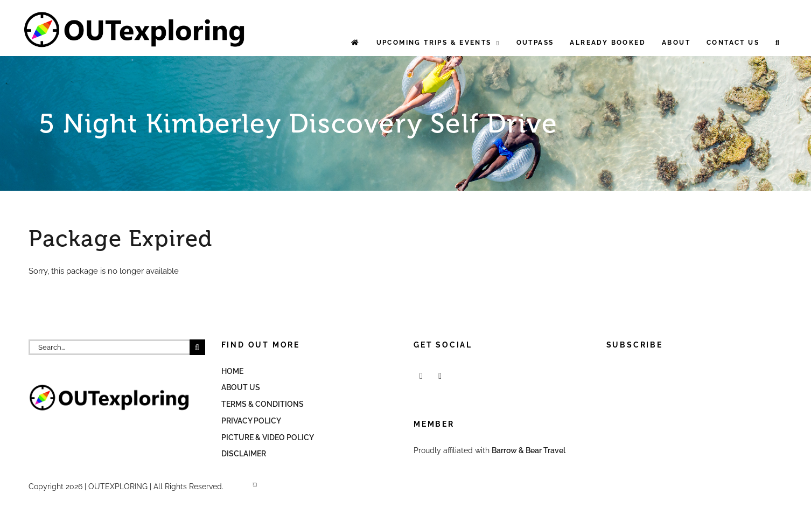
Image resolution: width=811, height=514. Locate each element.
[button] (777, 42)
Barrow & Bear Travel (529, 450)
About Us (240, 387)
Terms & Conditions (262, 404)
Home (232, 371)
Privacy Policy (251, 420)
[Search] (197, 347)
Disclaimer (243, 453)
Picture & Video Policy (267, 437)
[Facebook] (421, 376)
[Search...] (109, 347)
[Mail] (440, 376)
